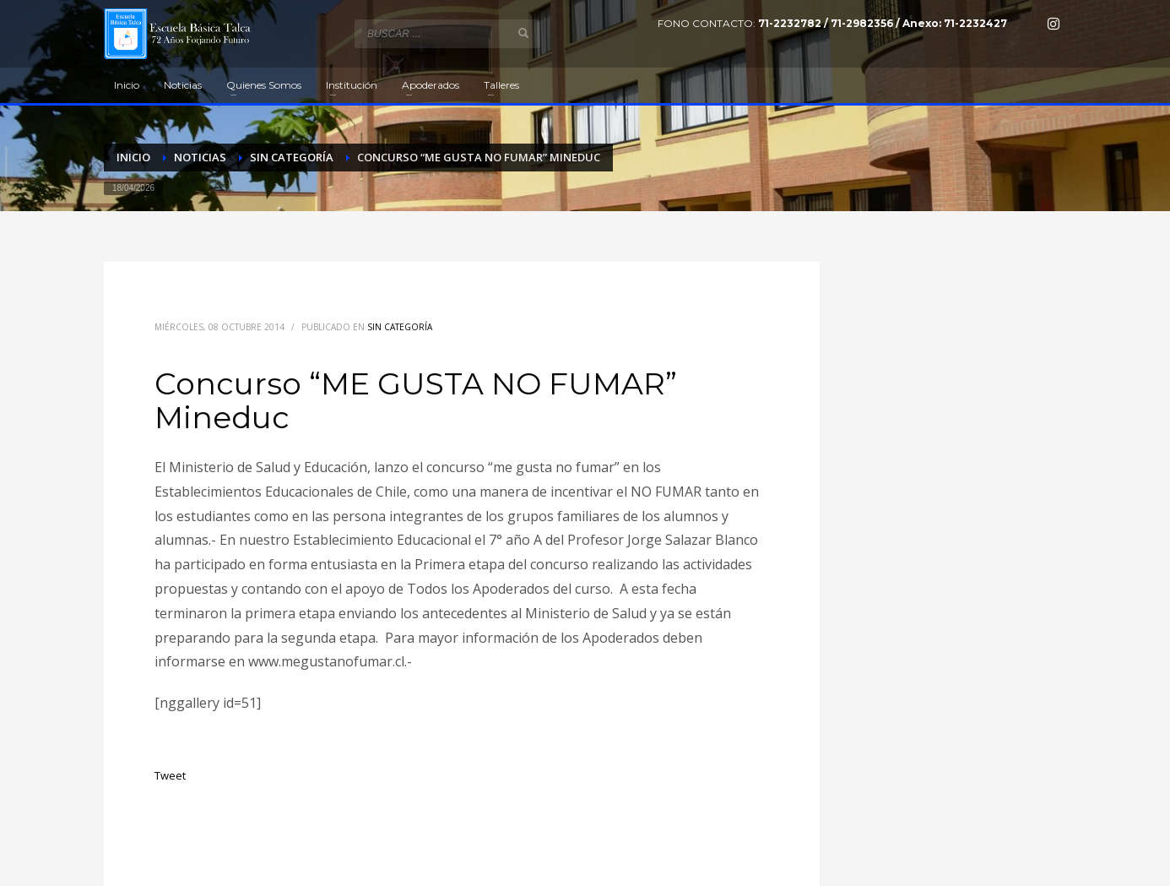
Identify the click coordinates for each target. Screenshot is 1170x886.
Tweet (170, 775)
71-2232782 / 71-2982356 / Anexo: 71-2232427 (882, 23)
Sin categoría (399, 327)
